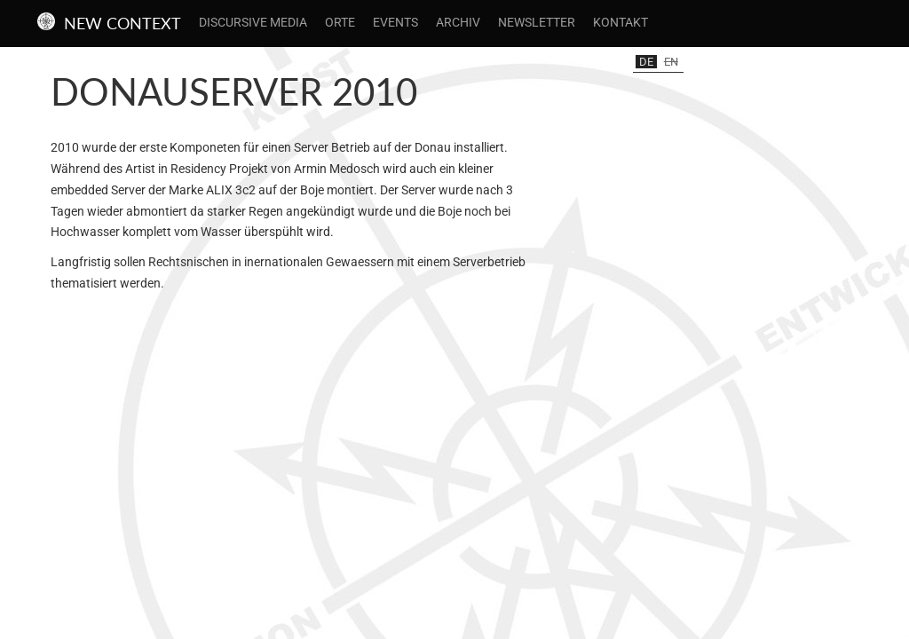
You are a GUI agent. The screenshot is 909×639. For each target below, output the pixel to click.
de (646, 61)
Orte (340, 22)
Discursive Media (253, 22)
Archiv (458, 22)
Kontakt (620, 22)
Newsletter (536, 22)
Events (395, 22)
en (671, 61)
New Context (122, 23)
